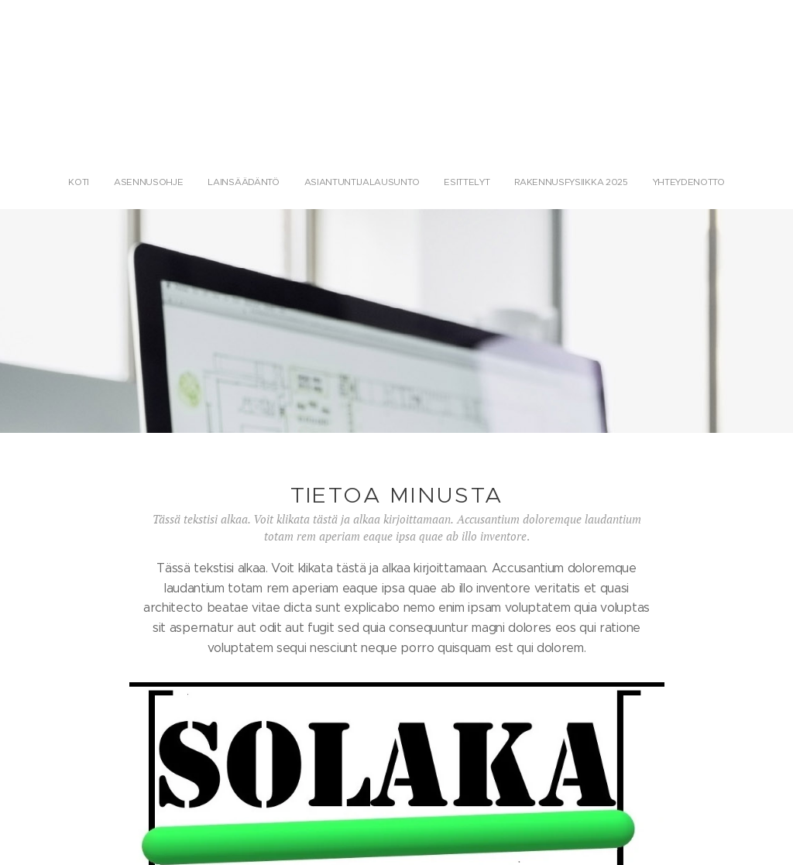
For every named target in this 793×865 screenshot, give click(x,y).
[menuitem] (328, 182)
